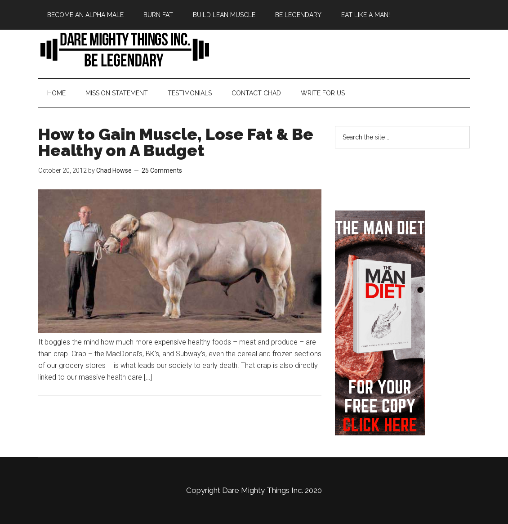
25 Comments (162, 170)
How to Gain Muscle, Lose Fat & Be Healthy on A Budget (175, 142)
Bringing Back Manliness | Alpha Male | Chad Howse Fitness (123, 49)
